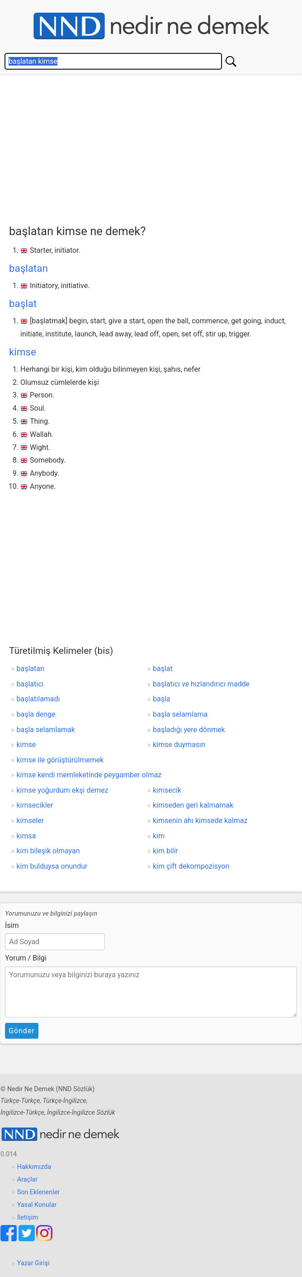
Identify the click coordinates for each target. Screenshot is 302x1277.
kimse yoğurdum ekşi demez (63, 790)
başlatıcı (30, 684)
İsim (12, 925)
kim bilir (165, 851)
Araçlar (27, 1179)
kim (159, 836)
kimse (22, 352)
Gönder (22, 1030)
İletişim (27, 1217)
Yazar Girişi (33, 1263)
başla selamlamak (46, 729)
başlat (23, 303)
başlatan (28, 268)
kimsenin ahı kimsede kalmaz (200, 820)
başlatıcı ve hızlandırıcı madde (201, 684)
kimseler (30, 820)
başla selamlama (180, 714)
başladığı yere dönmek (189, 729)
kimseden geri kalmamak (193, 805)
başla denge (36, 714)
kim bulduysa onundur (52, 866)
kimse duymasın (179, 744)
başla (161, 699)
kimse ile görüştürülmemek (60, 760)
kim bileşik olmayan (48, 851)
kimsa (26, 836)
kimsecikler (35, 805)
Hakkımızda (34, 1167)
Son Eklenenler (38, 1192)
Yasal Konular (37, 1205)
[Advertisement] (155, 147)
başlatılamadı (38, 699)
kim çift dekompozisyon (191, 866)
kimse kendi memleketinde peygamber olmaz (89, 775)
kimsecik (167, 790)
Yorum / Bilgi (26, 958)
